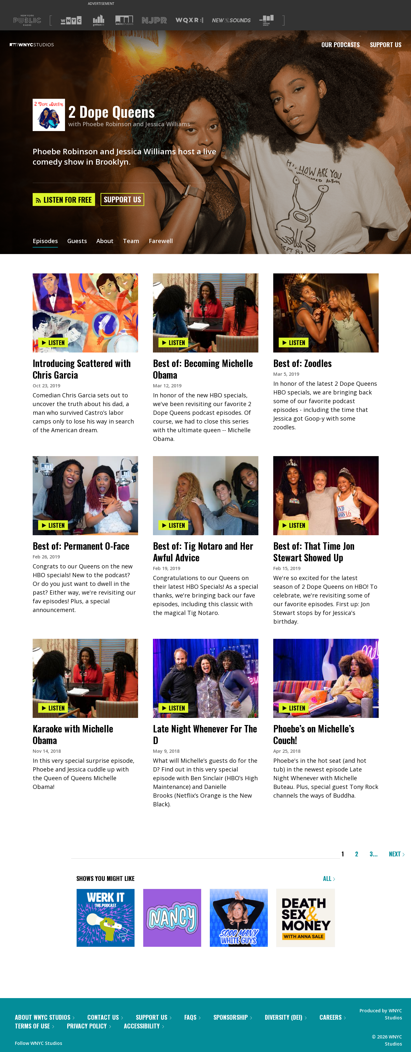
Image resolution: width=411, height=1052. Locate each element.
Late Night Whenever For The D (205, 734)
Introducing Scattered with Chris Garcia (82, 368)
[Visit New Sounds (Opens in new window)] (231, 20)
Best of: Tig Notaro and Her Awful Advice (203, 551)
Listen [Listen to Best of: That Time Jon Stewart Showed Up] (293, 525)
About (105, 241)
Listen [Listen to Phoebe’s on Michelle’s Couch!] (293, 708)
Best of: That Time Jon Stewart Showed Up (313, 551)
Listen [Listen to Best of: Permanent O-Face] (53, 525)
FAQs (192, 1017)
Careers (332, 1017)
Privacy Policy (89, 1026)
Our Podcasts (340, 44)
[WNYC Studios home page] (40, 44)
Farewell (161, 241)
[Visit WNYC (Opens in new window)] (71, 20)
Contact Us (105, 1017)
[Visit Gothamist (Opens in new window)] (99, 20)
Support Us (385, 44)
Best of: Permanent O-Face (81, 545)
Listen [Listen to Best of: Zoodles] (293, 342)
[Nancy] (172, 918)
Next (397, 854)
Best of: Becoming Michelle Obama (203, 368)
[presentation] (85, 293)
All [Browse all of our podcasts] (329, 878)
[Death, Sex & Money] (305, 918)
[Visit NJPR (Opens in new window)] (154, 20)
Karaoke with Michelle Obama (73, 734)
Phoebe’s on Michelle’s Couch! (313, 734)
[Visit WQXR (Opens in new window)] (189, 20)
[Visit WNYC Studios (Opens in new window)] (124, 20)
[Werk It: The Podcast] (105, 918)
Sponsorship (232, 1017)
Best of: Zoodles (302, 363)
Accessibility (144, 1026)
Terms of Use (34, 1026)
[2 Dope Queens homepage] (50, 115)
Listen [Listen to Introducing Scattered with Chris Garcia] (53, 342)
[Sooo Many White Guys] (239, 918)
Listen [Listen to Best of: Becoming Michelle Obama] (173, 342)
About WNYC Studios (44, 1017)
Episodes (45, 241)
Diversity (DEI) (286, 1017)
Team (131, 241)
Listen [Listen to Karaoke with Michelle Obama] (53, 708)
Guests (77, 241)
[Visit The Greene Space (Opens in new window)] (266, 20)
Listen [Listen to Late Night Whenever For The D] (173, 708)
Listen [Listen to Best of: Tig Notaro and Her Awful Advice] (173, 525)
